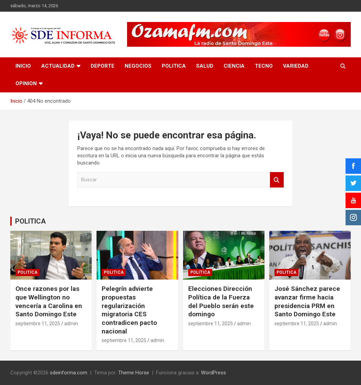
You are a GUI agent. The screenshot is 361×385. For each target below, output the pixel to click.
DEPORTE (102, 66)
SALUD (204, 66)
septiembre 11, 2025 (37, 323)
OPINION (26, 83)
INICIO (23, 66)
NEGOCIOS (138, 66)
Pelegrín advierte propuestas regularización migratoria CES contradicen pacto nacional (129, 310)
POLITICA (174, 66)
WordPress (213, 373)
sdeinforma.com (68, 373)
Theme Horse (133, 373)
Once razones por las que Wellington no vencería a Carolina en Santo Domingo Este (48, 301)
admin (71, 323)
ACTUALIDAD (58, 66)
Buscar (277, 180)
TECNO (264, 66)
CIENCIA (234, 66)
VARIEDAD (295, 66)
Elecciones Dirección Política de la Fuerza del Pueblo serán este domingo (221, 301)
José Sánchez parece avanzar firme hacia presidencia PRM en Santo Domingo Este (307, 301)
